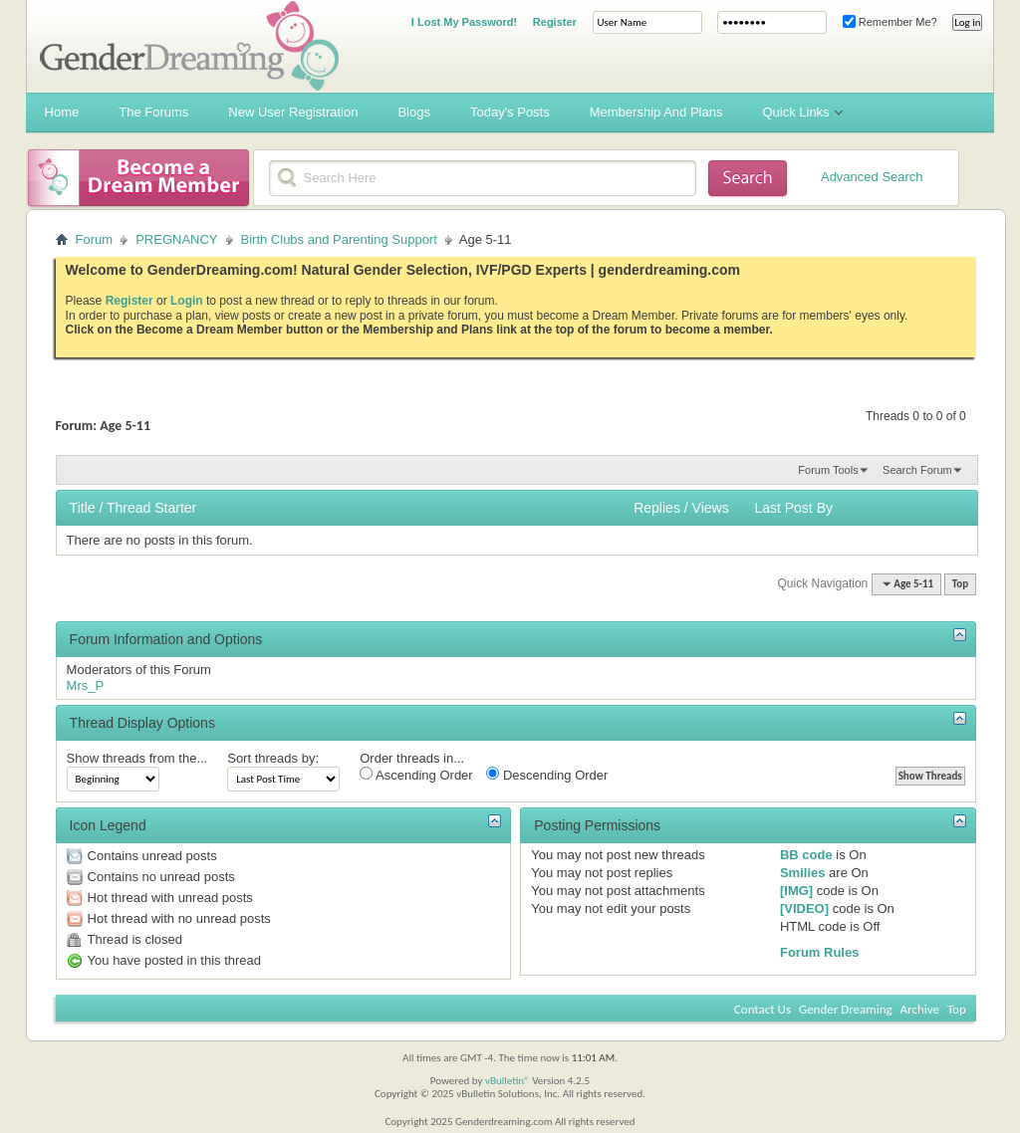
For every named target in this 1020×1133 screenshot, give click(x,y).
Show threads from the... (137, 758)
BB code (806, 854)
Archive (919, 1009)
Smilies (803, 872)
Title (83, 508)
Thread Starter (151, 508)
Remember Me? (890, 22)
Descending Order (547, 775)
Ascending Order (416, 775)
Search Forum (917, 470)
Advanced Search (872, 176)
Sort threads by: (273, 758)
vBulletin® (507, 1080)
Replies (657, 508)
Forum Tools (828, 470)
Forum (95, 239)
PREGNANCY (176, 239)
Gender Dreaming (845, 1009)
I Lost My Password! (464, 22)
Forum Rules (819, 952)
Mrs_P (86, 685)
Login (186, 301)
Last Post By (793, 508)
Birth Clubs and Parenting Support (339, 239)
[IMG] (796, 890)
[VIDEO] (804, 908)
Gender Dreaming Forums (189, 46)
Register (555, 22)
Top (960, 583)
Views (710, 508)
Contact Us (762, 1009)
